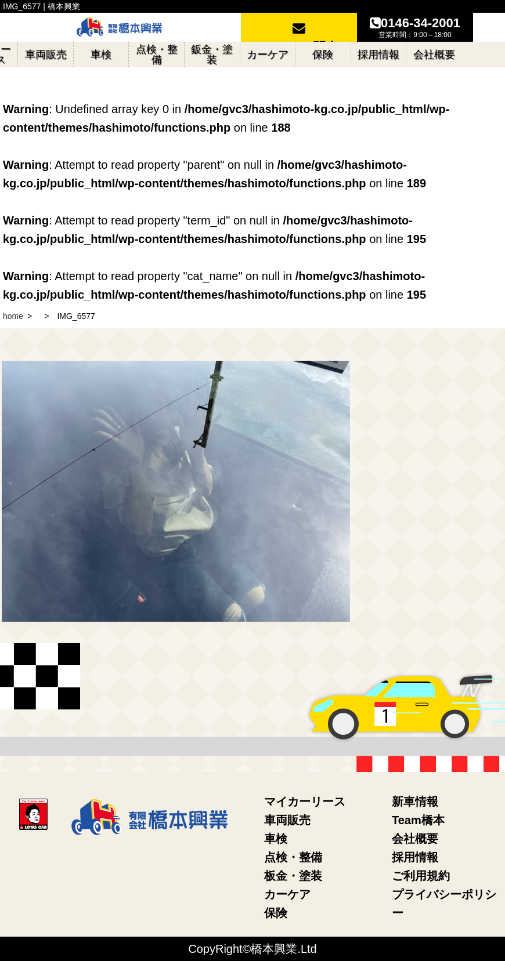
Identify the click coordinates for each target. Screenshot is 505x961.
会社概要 (415, 838)
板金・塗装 (293, 875)
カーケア (287, 894)
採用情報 (415, 857)
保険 (275, 912)
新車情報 (415, 801)
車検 (275, 838)
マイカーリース (304, 801)
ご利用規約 (421, 875)
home (13, 316)
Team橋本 (418, 820)
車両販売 (287, 820)
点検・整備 (293, 857)
